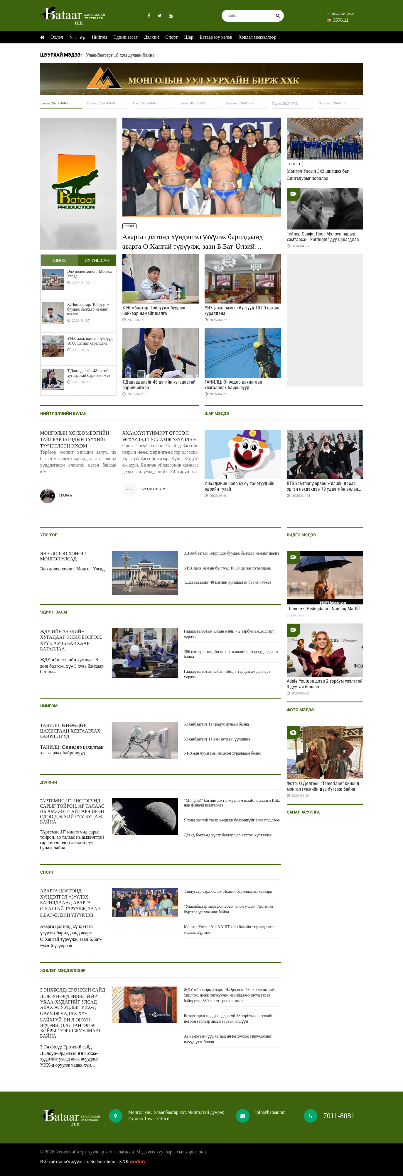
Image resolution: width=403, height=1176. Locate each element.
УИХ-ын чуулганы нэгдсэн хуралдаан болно (222, 753)
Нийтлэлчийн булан (63, 413)
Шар (188, 37)
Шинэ (59, 260)
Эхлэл (57, 37)
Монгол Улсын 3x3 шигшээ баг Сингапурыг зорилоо (318, 175)
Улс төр (77, 37)
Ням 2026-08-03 (145, 103)
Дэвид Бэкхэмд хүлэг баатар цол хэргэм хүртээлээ (227, 835)
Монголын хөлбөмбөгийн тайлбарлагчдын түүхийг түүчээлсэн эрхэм (74, 439)
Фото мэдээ (300, 709)
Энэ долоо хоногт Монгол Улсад (89, 273)
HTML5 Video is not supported (201, 79)
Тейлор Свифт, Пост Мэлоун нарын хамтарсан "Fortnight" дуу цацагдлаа (323, 236)
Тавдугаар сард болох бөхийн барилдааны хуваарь (228, 891)
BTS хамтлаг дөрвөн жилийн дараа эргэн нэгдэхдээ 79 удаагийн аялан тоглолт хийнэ (322, 489)
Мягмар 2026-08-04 (101, 103)
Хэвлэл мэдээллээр (257, 37)
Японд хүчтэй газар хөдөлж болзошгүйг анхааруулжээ (231, 820)
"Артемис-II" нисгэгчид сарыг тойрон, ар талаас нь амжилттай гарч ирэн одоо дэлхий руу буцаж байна (72, 811)
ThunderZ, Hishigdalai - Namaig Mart (321, 608)
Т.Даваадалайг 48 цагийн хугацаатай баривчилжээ (89, 373)
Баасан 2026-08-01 (239, 103)
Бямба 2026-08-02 (192, 103)
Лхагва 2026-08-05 (54, 103)
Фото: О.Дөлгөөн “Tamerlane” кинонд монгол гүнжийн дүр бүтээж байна (323, 786)
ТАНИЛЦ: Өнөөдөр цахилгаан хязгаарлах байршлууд (233, 384)
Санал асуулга (303, 812)
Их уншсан (97, 260)
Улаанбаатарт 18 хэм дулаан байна (120, 54)
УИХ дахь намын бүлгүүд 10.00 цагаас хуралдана (90, 340)
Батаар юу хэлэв (216, 37)
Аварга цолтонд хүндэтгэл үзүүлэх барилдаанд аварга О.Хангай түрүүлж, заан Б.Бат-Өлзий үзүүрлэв (192, 246)
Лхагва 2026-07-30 (332, 103)
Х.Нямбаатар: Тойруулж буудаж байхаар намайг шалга (88, 309)
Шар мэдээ (217, 413)
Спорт (171, 37)
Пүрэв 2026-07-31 (285, 103)
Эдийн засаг (125, 37)
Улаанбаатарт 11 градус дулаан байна (216, 724)
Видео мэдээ (301, 535)
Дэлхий (151, 37)
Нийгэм (99, 37)
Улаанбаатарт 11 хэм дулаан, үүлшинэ (217, 739)
